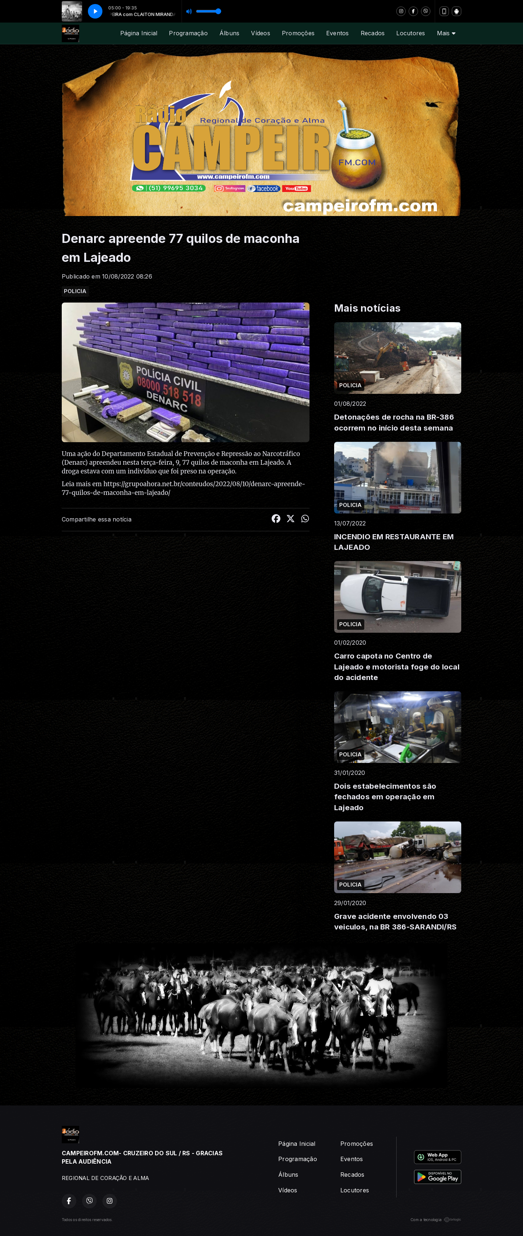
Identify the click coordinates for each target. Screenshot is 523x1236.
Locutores (410, 33)
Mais (446, 33)
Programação (188, 33)
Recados (373, 33)
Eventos (337, 33)
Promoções (298, 33)
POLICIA (75, 291)
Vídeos (260, 33)
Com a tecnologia (435, 1219)
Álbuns (229, 33)
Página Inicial (138, 33)
